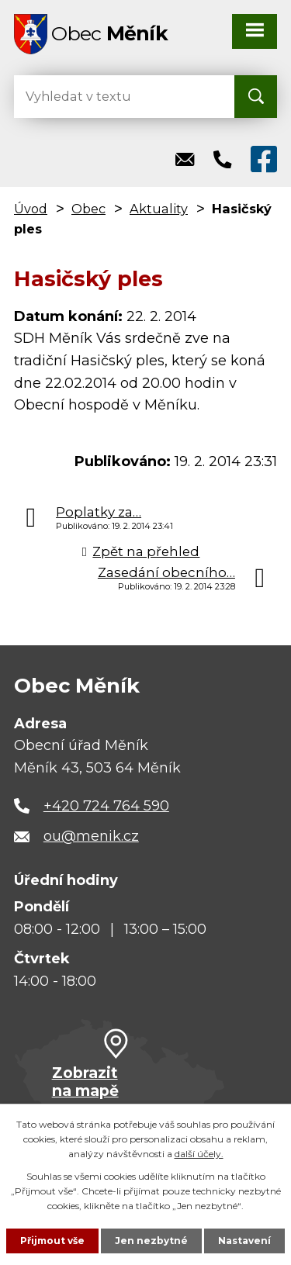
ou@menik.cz (91, 836)
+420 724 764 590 (106, 805)
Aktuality (159, 208)
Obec (88, 208)
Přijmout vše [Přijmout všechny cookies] (52, 1240)
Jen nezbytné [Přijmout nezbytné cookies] (151, 1240)
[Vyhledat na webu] (76, 96)
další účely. (199, 1154)
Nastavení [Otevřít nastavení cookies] (244, 1240)
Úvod (30, 208)
